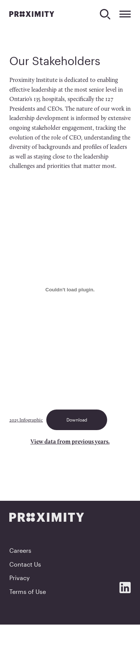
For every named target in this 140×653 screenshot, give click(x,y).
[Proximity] (31, 13)
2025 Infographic (26, 420)
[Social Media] (125, 587)
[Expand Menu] (125, 14)
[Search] (105, 14)
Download (76, 419)
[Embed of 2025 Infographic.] (70, 290)
